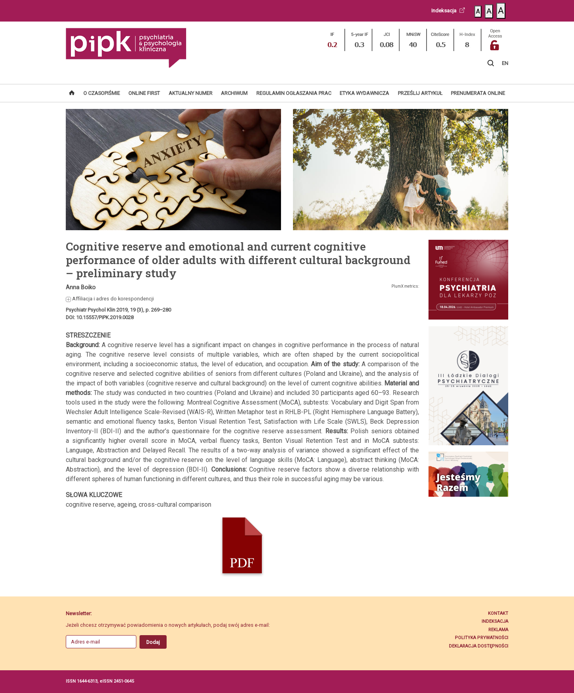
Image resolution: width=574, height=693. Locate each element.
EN (505, 63)
